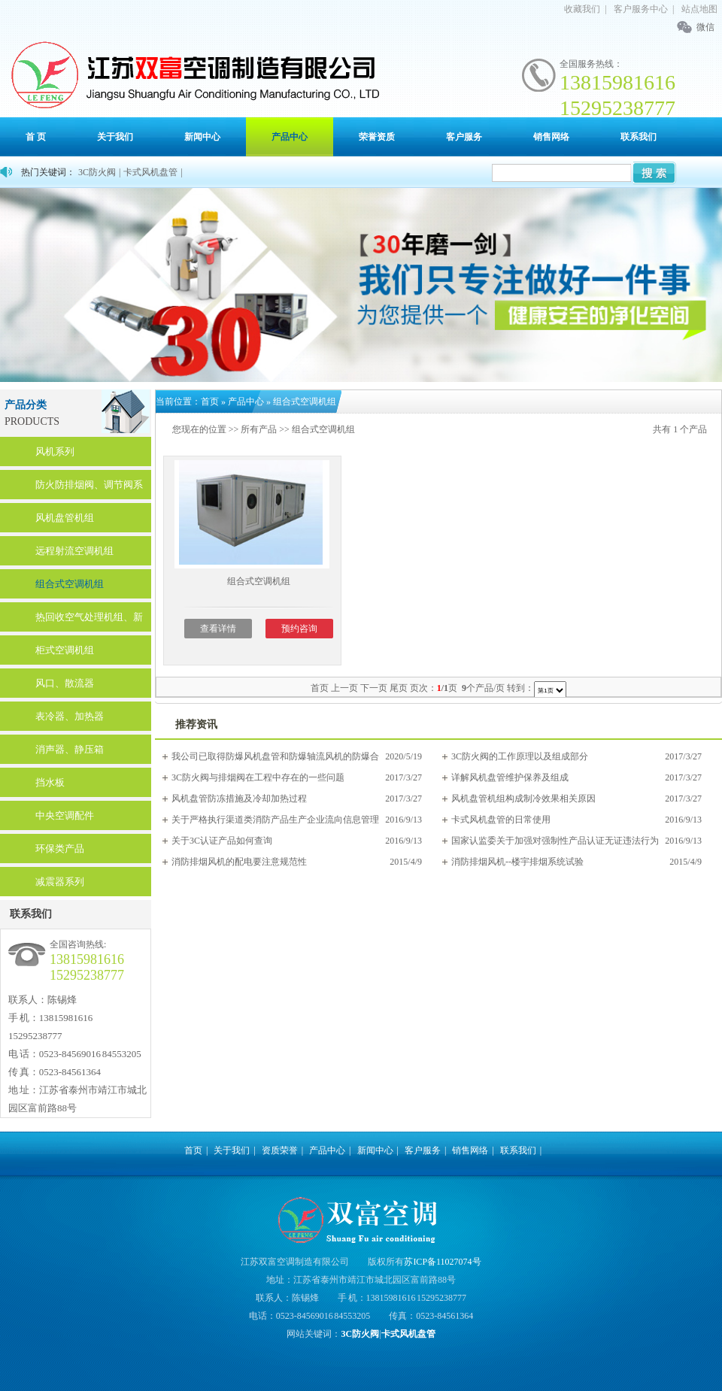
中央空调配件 (64, 815)
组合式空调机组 (69, 583)
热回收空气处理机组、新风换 (89, 621)
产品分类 (26, 405)
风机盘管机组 (64, 517)
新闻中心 (202, 137)
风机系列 (54, 451)
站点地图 (699, 9)
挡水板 (50, 782)
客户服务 (464, 137)
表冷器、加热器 (69, 716)
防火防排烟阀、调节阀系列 (89, 489)
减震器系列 (59, 881)
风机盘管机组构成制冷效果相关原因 (523, 798)
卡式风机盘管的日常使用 (501, 819)
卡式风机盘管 (150, 172)
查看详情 (218, 628)
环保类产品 (59, 848)
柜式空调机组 (64, 650)
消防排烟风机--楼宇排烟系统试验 (517, 861)
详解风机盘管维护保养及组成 (510, 777)
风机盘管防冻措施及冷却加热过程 (239, 798)
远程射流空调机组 (74, 550)
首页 (210, 401)
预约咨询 (299, 628)
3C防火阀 (97, 172)
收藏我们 (582, 9)
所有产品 (259, 429)
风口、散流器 (64, 683)
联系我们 (638, 137)
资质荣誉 (280, 1150)
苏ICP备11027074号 (442, 1261)
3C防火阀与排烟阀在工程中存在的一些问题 (257, 777)
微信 (705, 27)
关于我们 (115, 137)
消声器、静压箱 (69, 749)
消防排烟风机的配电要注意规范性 (239, 861)
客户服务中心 (641, 9)
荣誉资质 (377, 137)
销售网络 (551, 137)
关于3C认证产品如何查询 (221, 840)
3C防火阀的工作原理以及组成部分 (519, 756)
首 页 (36, 137)
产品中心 (290, 137)
